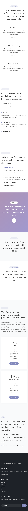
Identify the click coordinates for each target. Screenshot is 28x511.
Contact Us (3, 491)
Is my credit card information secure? (13, 443)
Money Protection (8, 167)
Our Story (3, 484)
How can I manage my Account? (12, 440)
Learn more (13, 37)
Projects (3, 486)
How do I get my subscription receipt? (13, 446)
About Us (3, 482)
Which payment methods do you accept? (14, 437)
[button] (24, 2)
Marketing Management (9, 185)
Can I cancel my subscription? (11, 434)
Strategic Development (9, 182)
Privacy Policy (4, 489)
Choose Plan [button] (14, 363)
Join (24, 505)
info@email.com (4, 474)
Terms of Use (4, 488)
